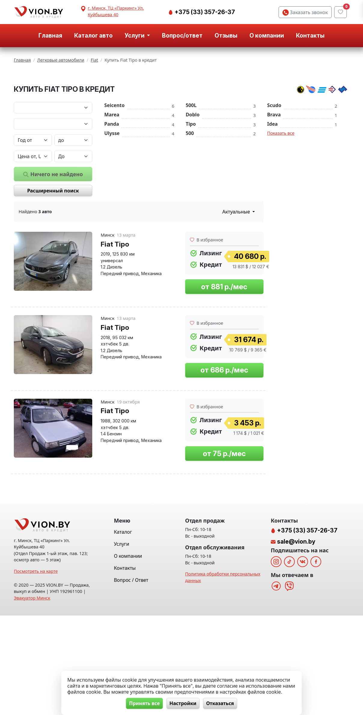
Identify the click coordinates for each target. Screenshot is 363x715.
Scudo (274, 168)
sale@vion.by (296, 641)
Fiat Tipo (115, 307)
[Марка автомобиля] (53, 171)
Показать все (280, 196)
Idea (272, 187)
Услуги (121, 643)
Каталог (123, 631)
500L (191, 168)
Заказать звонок (305, 12)
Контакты (310, 35)
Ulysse (112, 196)
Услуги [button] (135, 35)
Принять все (142, 703)
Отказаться (222, 703)
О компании (266, 35)
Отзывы (226, 35)
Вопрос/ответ (182, 35)
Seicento (114, 168)
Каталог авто (93, 35)
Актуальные (236, 275)
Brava (274, 178)
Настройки (183, 703)
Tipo (191, 187)
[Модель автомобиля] (53, 187)
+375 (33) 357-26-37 (204, 12)
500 (190, 196)
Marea (111, 178)
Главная (50, 35)
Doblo (193, 178)
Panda (111, 187)
